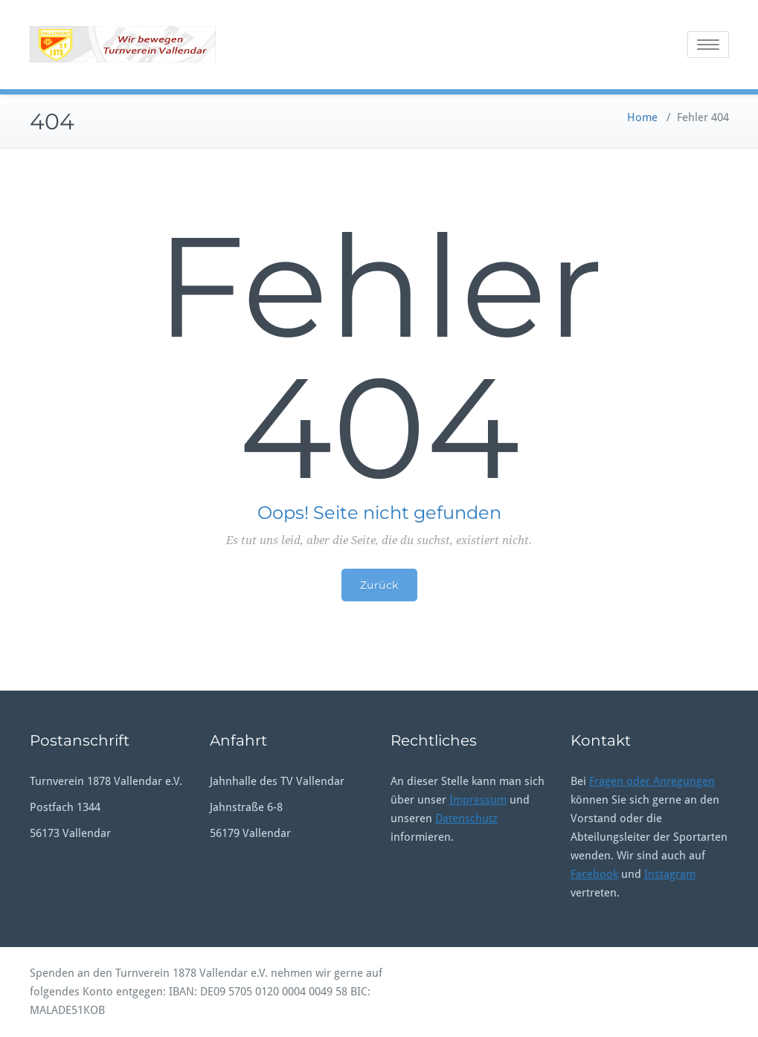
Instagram (670, 874)
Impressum (478, 800)
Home (642, 117)
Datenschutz (466, 818)
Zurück (379, 585)
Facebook (594, 874)
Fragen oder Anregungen (652, 781)
